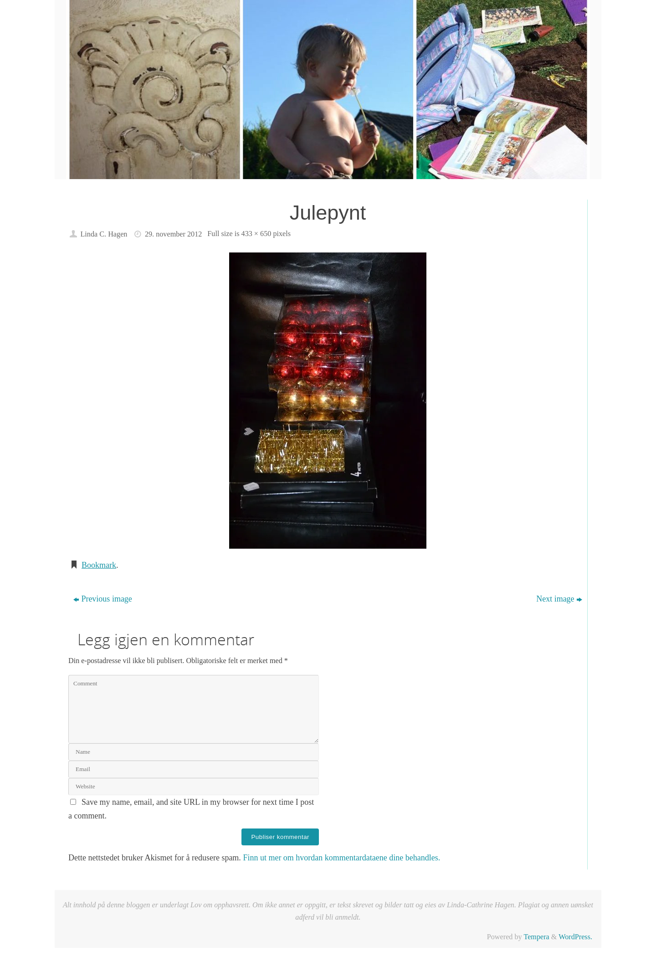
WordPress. (575, 937)
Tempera (536, 937)
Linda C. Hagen (103, 234)
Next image (559, 598)
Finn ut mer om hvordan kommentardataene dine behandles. (341, 857)
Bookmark (99, 565)
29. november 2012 (173, 234)
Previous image (102, 598)
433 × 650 (256, 234)
